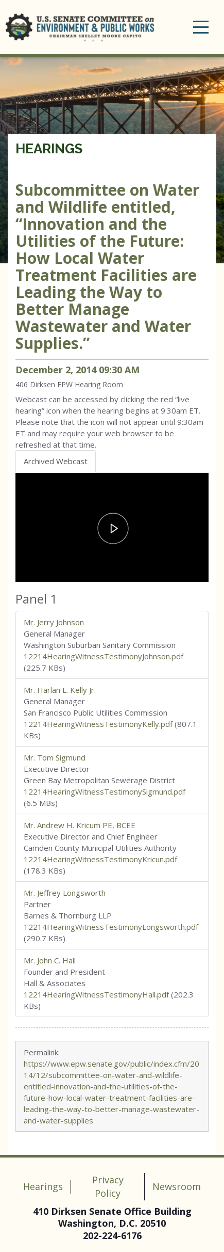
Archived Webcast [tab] (56, 461)
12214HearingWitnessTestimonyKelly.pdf (98, 724)
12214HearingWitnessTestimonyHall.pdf (96, 994)
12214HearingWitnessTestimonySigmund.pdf (104, 791)
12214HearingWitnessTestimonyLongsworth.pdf (111, 927)
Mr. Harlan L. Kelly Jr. (60, 690)
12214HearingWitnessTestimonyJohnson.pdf (103, 656)
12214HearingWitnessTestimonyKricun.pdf (100, 859)
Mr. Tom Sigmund (54, 757)
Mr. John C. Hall (50, 960)
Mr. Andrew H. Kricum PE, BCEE (79, 825)
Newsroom (176, 1186)
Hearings (48, 148)
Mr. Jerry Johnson (54, 622)
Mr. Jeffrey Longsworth (65, 893)
